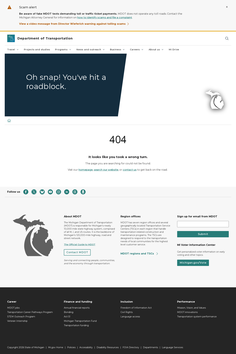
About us (156, 49)
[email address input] (203, 224)
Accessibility (86, 347)
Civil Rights (127, 312)
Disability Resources (108, 347)
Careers (137, 49)
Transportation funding (76, 325)
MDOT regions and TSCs (139, 253)
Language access (130, 316)
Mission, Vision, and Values (191, 307)
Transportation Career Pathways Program (30, 312)
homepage (86, 169)
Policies (71, 347)
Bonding (68, 312)
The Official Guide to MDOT (79, 244)
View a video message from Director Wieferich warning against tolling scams (74, 23)
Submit (203, 234)
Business (117, 49)
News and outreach (90, 49)
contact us (130, 169)
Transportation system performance (197, 316)
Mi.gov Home (55, 347)
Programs (63, 49)
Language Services (172, 347)
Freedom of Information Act (136, 307)
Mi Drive (174, 49)
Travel (13, 49)
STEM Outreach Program (21, 316)
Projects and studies (37, 49)
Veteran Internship (17, 321)
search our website (106, 169)
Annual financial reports (77, 307)
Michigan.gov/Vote (193, 262)
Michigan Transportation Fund (80, 321)
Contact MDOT (77, 252)
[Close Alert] (227, 7)
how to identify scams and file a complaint (104, 17)
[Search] (227, 38)
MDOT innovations (187, 312)
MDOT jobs (13, 307)
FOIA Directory (131, 347)
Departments (150, 347)
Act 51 (67, 316)
